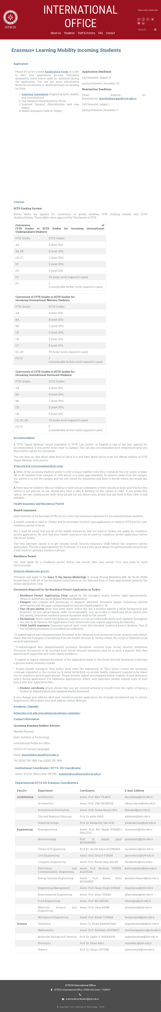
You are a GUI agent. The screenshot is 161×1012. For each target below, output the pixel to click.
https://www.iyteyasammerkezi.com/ (38, 466)
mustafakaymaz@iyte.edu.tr (117, 98)
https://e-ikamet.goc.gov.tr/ (31, 571)
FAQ (100, 33)
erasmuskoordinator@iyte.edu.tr (80, 774)
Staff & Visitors (86, 33)
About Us (56, 33)
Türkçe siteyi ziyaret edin (148, 10)
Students (69, 33)
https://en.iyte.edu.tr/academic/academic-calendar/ (47, 713)
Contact (110, 33)
